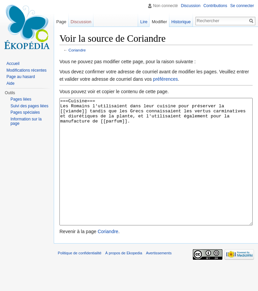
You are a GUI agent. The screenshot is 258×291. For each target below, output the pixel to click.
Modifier (159, 21)
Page (61, 21)
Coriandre (77, 50)
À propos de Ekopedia (123, 278)
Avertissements (158, 278)
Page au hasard (20, 76)
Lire (143, 21)
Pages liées (20, 99)
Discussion (191, 5)
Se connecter (242, 5)
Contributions (215, 5)
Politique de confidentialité (79, 278)
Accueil (12, 63)
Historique (181, 21)
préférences (165, 79)
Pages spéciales (25, 112)
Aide (10, 83)
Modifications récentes (26, 70)
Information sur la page (26, 121)
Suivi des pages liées (29, 106)
